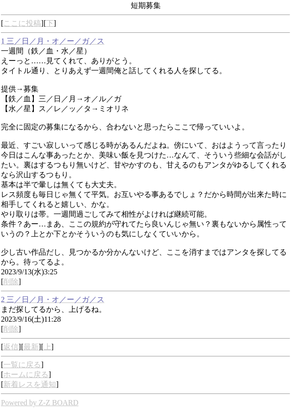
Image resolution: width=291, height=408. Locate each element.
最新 (31, 347)
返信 (10, 347)
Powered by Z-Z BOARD (40, 403)
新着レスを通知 (29, 384)
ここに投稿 (22, 23)
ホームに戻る (25, 374)
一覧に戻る (22, 365)
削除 (10, 282)
